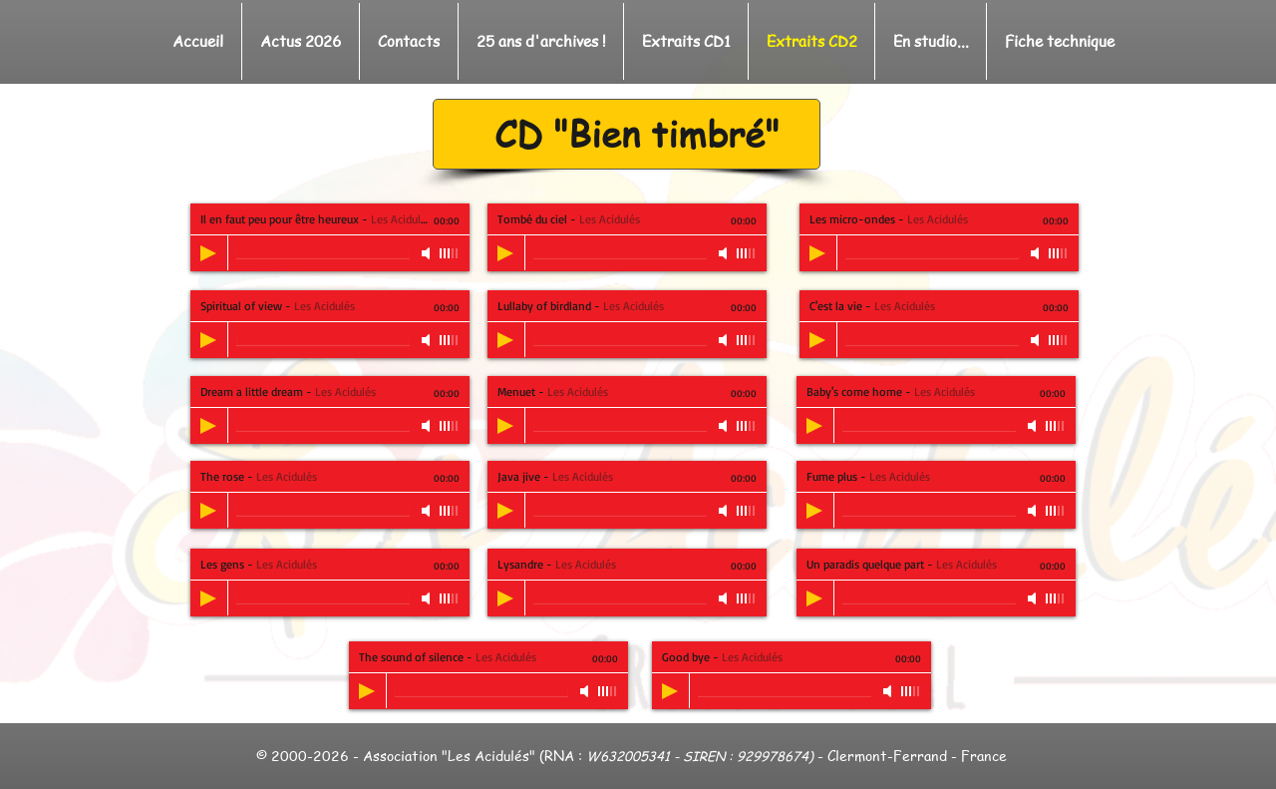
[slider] (450, 253)
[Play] (208, 253)
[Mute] (428, 253)
